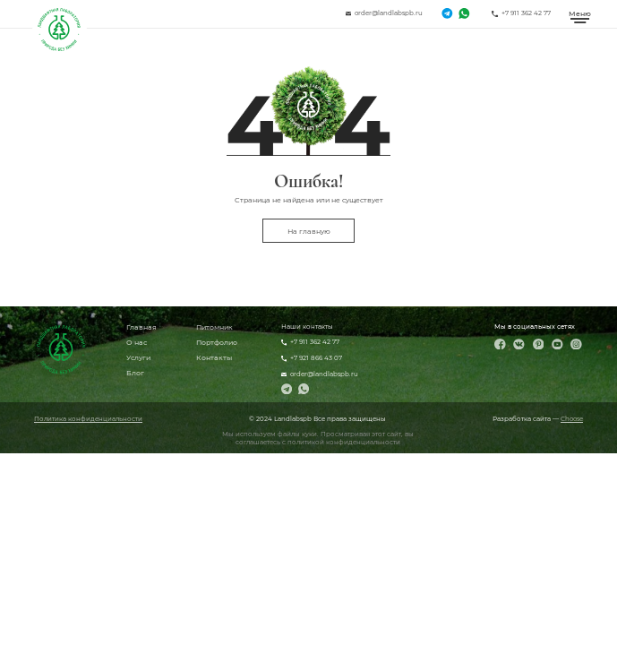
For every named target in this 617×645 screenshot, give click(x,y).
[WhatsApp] (464, 13)
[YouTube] (557, 344)
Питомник (214, 326)
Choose (572, 419)
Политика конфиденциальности (88, 419)
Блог (135, 372)
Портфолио (216, 342)
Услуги (138, 357)
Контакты (214, 357)
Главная (141, 326)
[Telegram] (447, 13)
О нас (136, 342)
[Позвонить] (521, 14)
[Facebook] (500, 344)
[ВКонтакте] (519, 344)
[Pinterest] (538, 344)
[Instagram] (576, 344)
